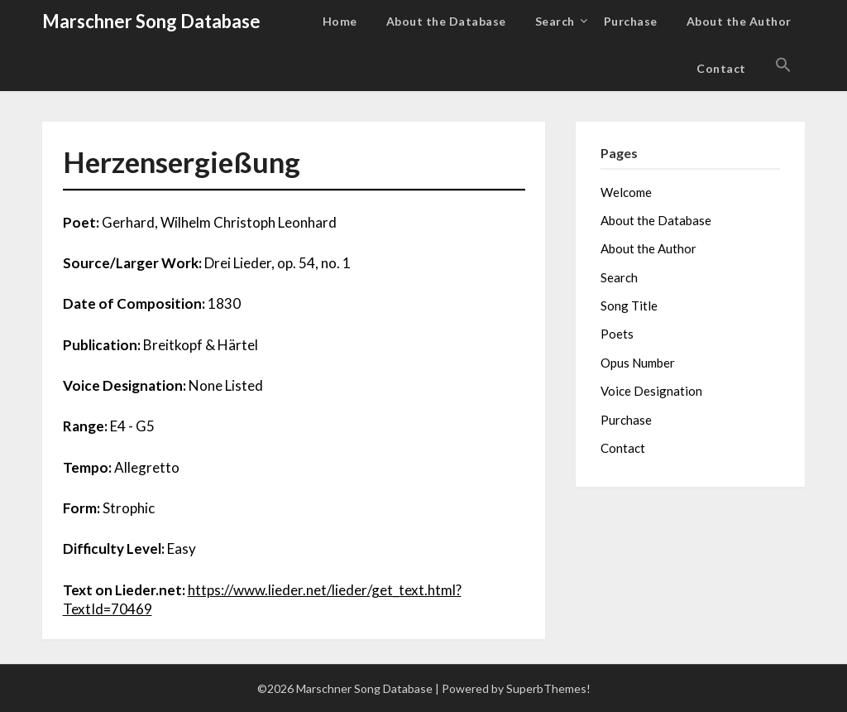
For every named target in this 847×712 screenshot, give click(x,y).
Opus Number (638, 362)
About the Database (446, 21)
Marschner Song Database (151, 21)
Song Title (629, 305)
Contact (721, 68)
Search (555, 21)
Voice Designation (651, 390)
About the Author (739, 21)
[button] (783, 65)
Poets (617, 333)
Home (340, 21)
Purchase (631, 21)
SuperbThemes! (548, 688)
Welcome (626, 192)
